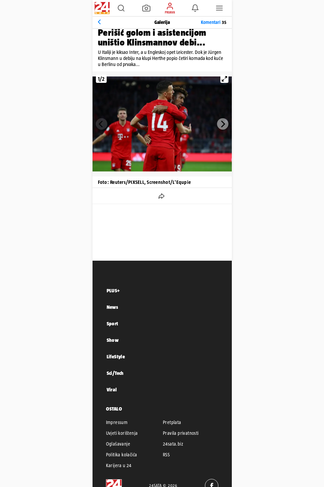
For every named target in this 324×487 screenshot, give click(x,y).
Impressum (117, 422)
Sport (112, 323)
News (112, 307)
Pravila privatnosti (181, 433)
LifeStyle (116, 356)
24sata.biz (173, 444)
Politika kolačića (121, 454)
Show (113, 340)
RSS (166, 454)
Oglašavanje (118, 444)
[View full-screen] (224, 79)
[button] (121, 8)
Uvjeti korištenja (122, 433)
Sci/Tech (115, 373)
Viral (112, 389)
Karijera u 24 (119, 465)
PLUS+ (113, 290)
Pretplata (172, 422)
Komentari (213, 22)
